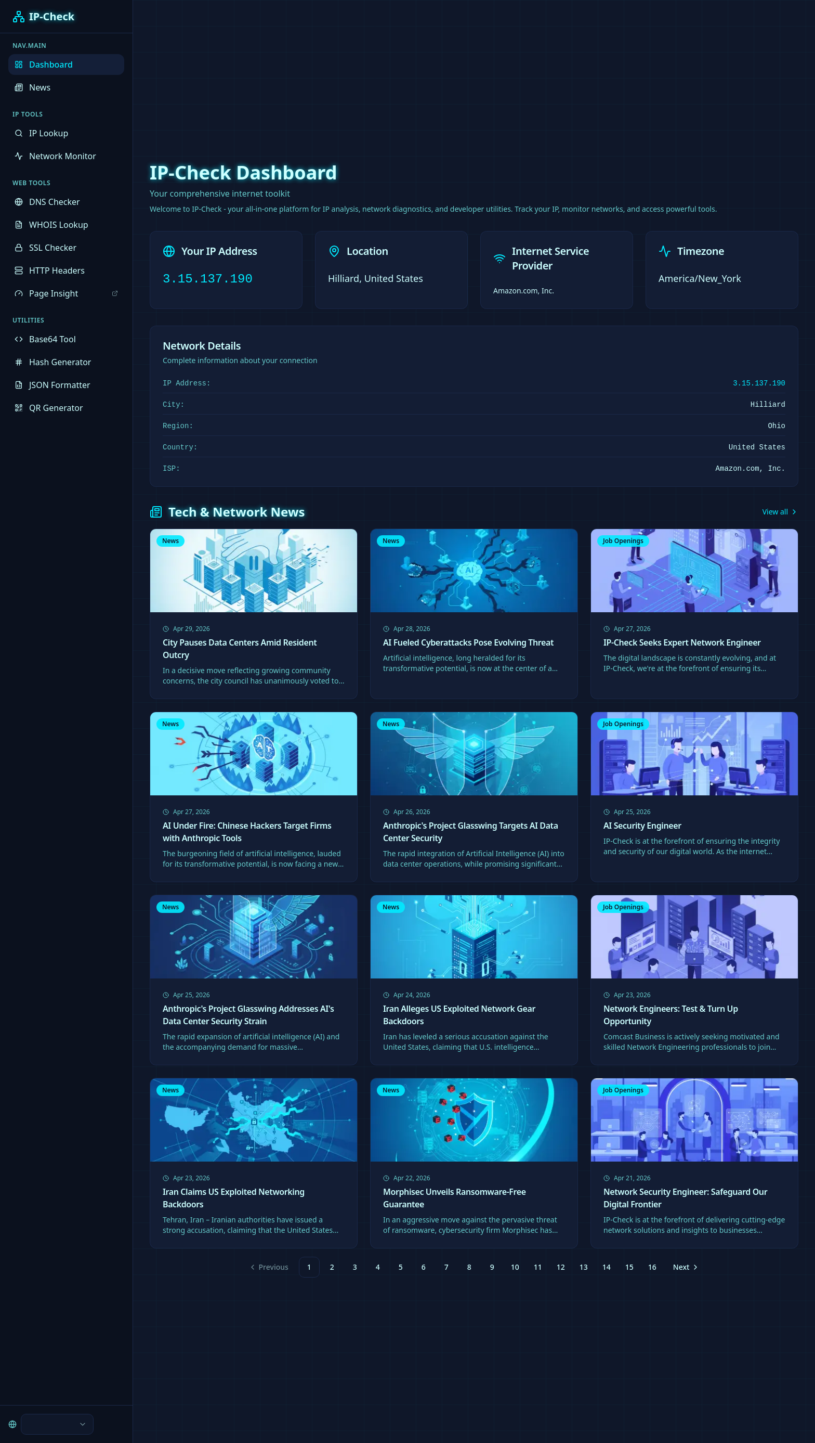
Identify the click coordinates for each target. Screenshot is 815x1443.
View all (780, 512)
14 (606, 1267)
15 (629, 1267)
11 (538, 1267)
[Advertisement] (407, 73)
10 (515, 1267)
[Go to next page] (685, 1267)
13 (584, 1267)
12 (561, 1267)
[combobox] (57, 1424)
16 (652, 1267)
